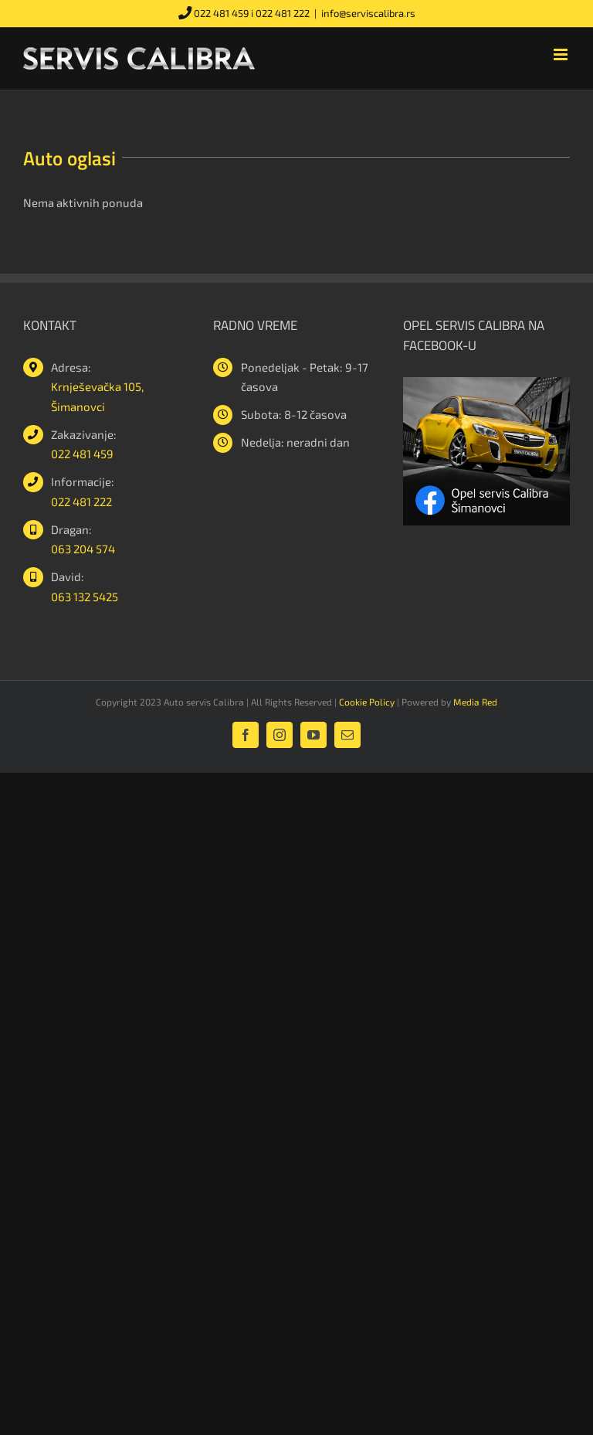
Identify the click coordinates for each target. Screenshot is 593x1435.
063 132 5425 (84, 597)
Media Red (475, 701)
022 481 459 (221, 13)
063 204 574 (83, 549)
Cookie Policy (367, 701)
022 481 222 (283, 13)
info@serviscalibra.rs (368, 13)
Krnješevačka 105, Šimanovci (97, 396)
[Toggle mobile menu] (562, 54)
